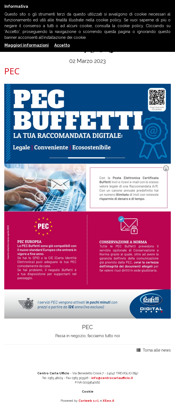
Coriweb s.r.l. (88, 401)
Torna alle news (154, 350)
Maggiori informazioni (26, 45)
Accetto (62, 45)
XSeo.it (108, 401)
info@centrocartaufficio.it (112, 378)
